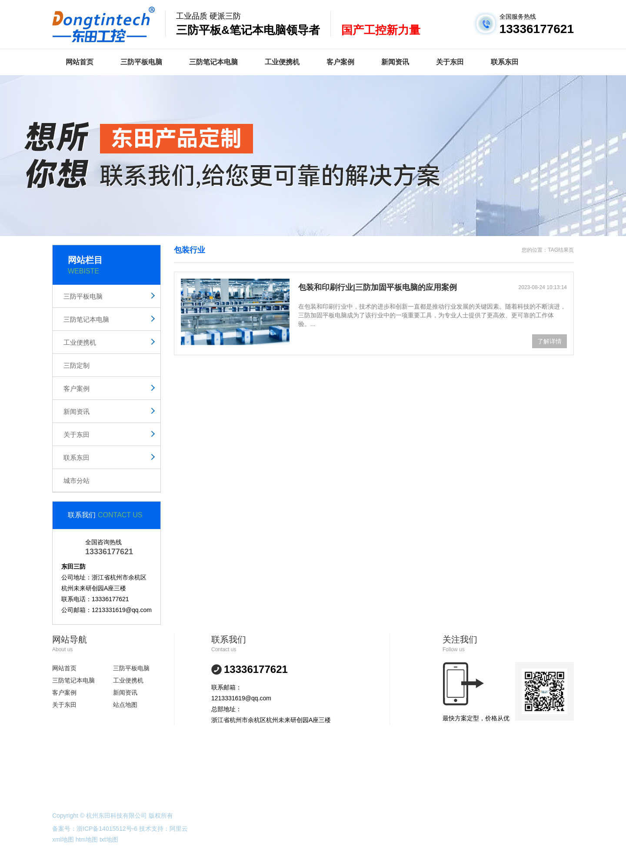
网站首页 (79, 62)
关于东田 (450, 62)
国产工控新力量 (380, 30)
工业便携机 (282, 62)
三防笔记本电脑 (213, 62)
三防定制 (76, 365)
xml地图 (63, 839)
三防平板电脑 (141, 62)
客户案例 (340, 62)
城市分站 (76, 480)
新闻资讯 (395, 62)
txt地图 (109, 839)
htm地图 (87, 839)
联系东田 (505, 62)
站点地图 (125, 704)
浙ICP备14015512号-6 (107, 828)
